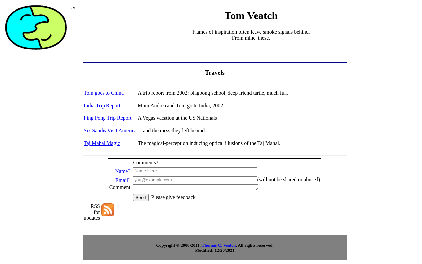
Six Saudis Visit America (110, 130)
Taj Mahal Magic (102, 143)
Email (122, 180)
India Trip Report (102, 105)
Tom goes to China (104, 93)
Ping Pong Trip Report (107, 118)
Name (122, 171)
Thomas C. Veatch (219, 246)
